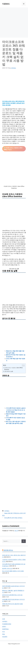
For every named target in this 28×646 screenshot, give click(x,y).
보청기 (4, 626)
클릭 (13, 149)
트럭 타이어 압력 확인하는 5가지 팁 (12, 595)
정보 (3, 634)
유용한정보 (5, 629)
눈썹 (3, 619)
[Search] (24, 541)
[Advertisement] (14, 23)
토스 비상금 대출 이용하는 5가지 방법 (13, 571)
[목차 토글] (22, 365)
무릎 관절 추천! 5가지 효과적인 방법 (12, 604)
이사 (3, 631)
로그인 (16, 530)
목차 (4, 365)
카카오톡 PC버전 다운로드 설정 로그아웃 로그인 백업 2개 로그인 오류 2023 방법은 (15, 410)
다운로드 (6, 3)
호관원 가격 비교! (7, 568)
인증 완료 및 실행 (8, 371)
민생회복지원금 (6, 624)
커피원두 (4, 636)
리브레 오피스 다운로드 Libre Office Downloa (13, 368)
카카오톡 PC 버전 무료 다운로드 (13, 518)
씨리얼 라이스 (8, 550)
